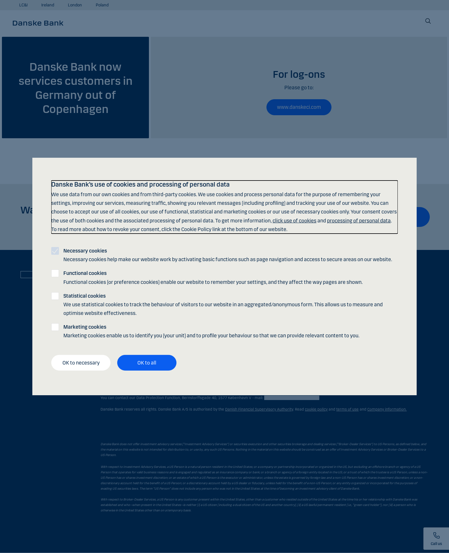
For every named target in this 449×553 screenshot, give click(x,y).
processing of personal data (359, 220)
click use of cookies (294, 220)
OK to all (146, 363)
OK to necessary (81, 363)
